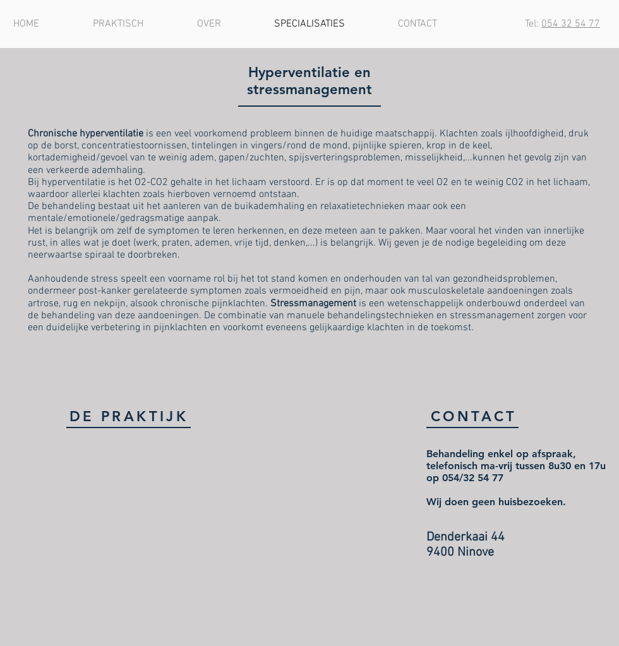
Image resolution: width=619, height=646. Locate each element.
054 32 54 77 (570, 24)
